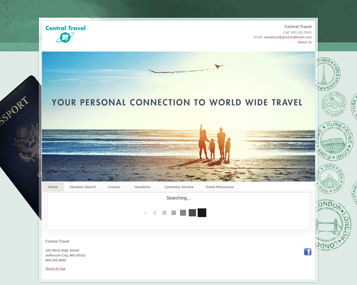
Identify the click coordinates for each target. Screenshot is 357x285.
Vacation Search (83, 187)
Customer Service (179, 187)
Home (53, 187)
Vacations (142, 187)
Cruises (114, 187)
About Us (305, 42)
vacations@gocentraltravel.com (288, 37)
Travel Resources (219, 187)
